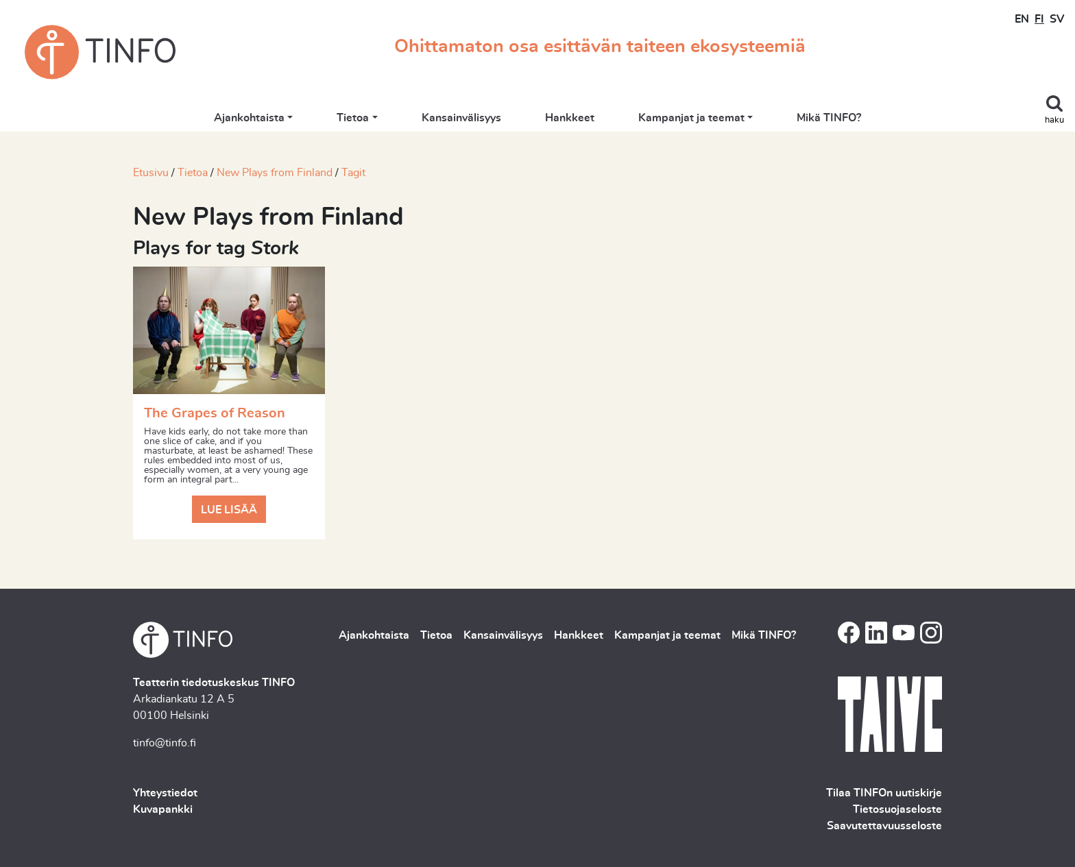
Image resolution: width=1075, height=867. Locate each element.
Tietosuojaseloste (897, 809)
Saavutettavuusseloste (884, 825)
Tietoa (353, 117)
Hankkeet (569, 117)
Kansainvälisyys (461, 117)
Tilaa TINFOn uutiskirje (884, 792)
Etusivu (151, 172)
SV (1057, 19)
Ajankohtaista (249, 117)
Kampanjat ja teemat (691, 117)
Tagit (353, 172)
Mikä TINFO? (829, 117)
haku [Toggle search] (1054, 120)
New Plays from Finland (275, 172)
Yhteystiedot (165, 792)
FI (1039, 19)
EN (1022, 19)
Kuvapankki (163, 809)
